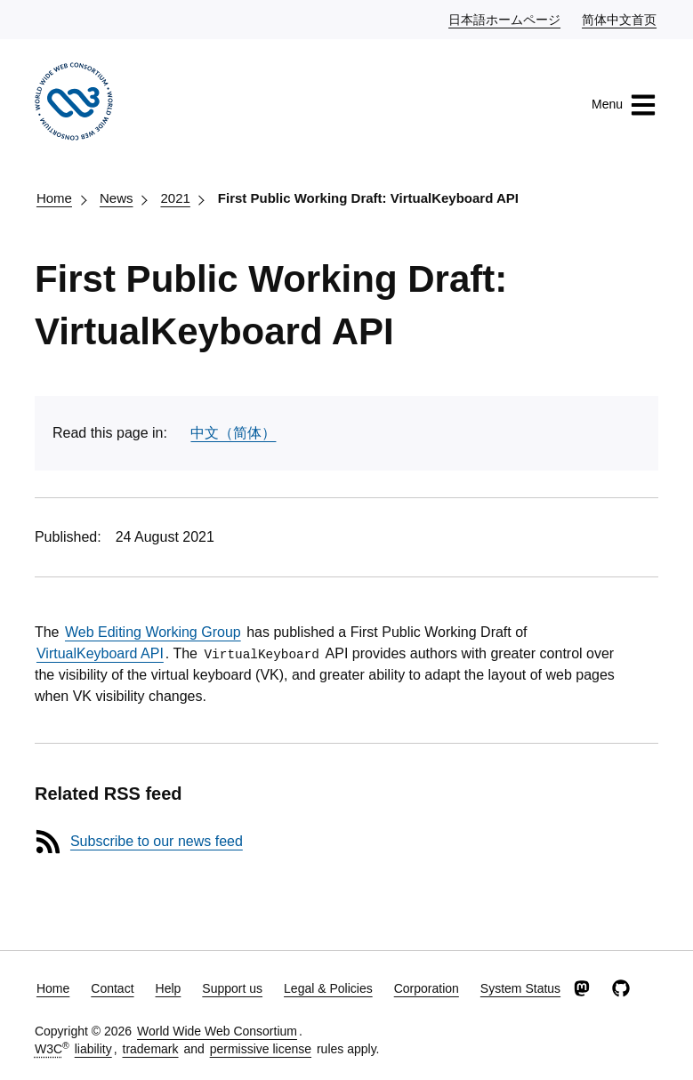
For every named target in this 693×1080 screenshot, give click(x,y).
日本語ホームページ (505, 19)
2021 (174, 198)
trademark (151, 1049)
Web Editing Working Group (153, 632)
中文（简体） (233, 432)
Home (54, 198)
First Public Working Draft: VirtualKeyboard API (368, 198)
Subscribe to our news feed (156, 841)
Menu (624, 105)
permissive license (260, 1049)
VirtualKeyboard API (100, 653)
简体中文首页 (620, 19)
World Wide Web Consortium (217, 1031)
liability (93, 1049)
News (116, 198)
